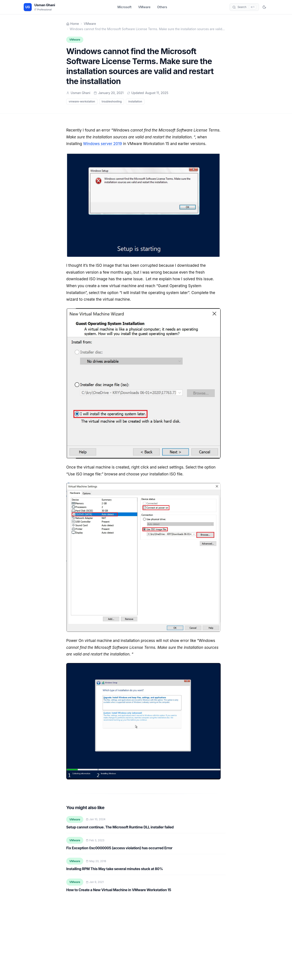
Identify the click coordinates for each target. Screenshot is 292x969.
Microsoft (124, 7)
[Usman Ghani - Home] (39, 7)
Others (162, 7)
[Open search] (244, 7)
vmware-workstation (82, 101)
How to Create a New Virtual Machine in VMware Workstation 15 (118, 890)
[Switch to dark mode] (264, 7)
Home (72, 24)
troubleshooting (112, 101)
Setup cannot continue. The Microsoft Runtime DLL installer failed (120, 827)
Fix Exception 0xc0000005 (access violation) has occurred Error (119, 848)
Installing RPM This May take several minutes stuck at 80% (114, 869)
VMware (144, 7)
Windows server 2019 (102, 143)
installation (135, 101)
